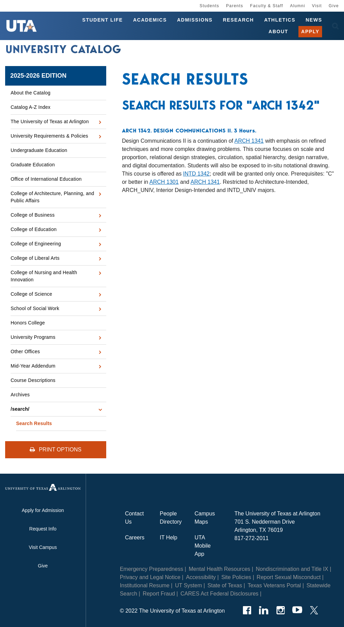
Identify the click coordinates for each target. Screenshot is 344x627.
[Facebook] (247, 610)
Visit (317, 5)
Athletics (279, 20)
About (278, 31)
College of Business (33, 215)
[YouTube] (297, 610)
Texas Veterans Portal (274, 585)
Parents (234, 5)
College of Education (34, 229)
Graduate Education (33, 164)
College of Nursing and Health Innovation (44, 276)
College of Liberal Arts (35, 258)
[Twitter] (314, 610)
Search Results (34, 423)
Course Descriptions (33, 380)
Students (209, 5)
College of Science (31, 294)
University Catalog (63, 49)
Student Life (102, 20)
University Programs (33, 337)
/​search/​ (20, 409)
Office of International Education (46, 179)
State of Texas (225, 585)
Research (238, 20)
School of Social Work (35, 308)
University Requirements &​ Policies (49, 136)
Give (334, 5)
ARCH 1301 (164, 182)
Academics (150, 20)
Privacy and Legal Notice (150, 577)
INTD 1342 (196, 174)
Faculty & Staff (266, 5)
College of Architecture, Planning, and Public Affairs (52, 197)
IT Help (168, 537)
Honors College (28, 322)
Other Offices (25, 351)
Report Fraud (159, 594)
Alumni (297, 5)
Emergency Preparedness (151, 569)
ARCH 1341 (248, 141)
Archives (20, 394)
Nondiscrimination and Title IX (292, 569)
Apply (310, 31)
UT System (188, 585)
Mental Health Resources (219, 569)
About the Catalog (30, 92)
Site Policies (236, 577)
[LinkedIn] (264, 610)
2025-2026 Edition (38, 75)
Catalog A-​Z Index (30, 107)
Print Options (56, 449)
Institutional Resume (145, 585)
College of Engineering (36, 243)
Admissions (195, 20)
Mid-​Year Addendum (33, 366)
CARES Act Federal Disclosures (220, 594)
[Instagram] (280, 610)
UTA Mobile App (203, 546)
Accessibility (201, 577)
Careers (135, 537)
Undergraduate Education (39, 150)
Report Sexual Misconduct (289, 577)
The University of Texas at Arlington (50, 121)
